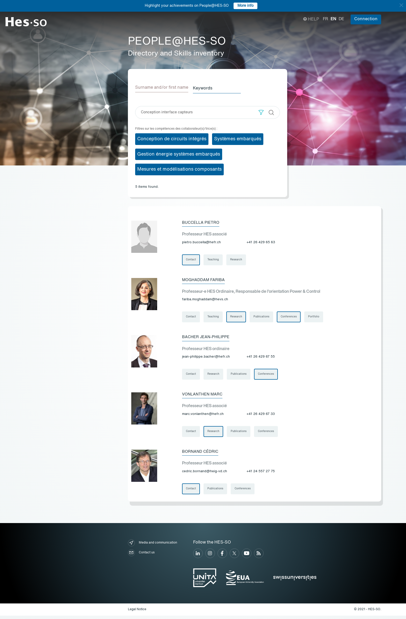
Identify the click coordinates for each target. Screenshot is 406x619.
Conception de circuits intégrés (171, 138)
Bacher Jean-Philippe (207, 338)
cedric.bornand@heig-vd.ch (204, 474)
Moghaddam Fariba (204, 280)
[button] (261, 111)
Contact (191, 259)
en (333, 19)
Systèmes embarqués (237, 138)
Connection (366, 19)
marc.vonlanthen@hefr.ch (203, 416)
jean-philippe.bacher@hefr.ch (206, 357)
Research (237, 259)
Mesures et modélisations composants (179, 168)
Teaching (214, 259)
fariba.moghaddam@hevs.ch (205, 299)
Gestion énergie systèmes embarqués (178, 153)
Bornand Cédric (201, 454)
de (341, 19)
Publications (263, 317)
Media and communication (152, 546)
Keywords (206, 88)
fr (325, 19)
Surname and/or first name (161, 88)
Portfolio (316, 317)
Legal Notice (137, 612)
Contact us (141, 555)
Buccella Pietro (202, 222)
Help (311, 19)
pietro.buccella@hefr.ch (201, 241)
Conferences (291, 317)
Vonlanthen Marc (203, 396)
